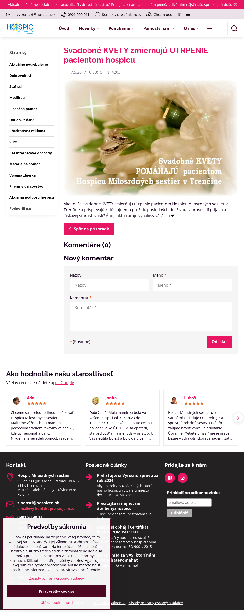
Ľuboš (190, 398)
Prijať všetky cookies (56, 602)
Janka (111, 398)
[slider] (36, 403)
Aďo (30, 398)
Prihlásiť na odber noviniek (194, 493)
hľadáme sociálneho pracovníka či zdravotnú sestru (65, 4)
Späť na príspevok (88, 229)
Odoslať (219, 341)
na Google (64, 382)
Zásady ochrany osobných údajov (155, 602)
